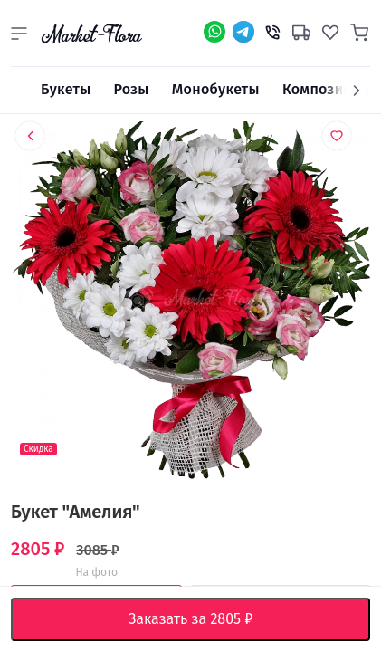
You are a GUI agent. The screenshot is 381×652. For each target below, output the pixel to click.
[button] (19, 33)
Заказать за (205, 619)
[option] (190, 304)
